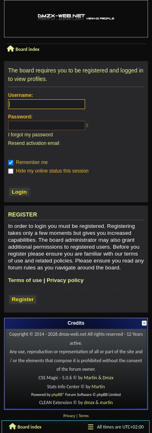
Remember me (28, 162)
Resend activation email (33, 143)
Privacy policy (65, 280)
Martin (90, 378)
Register (23, 299)
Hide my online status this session (48, 171)
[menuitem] (69, 416)
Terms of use (25, 280)
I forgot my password (30, 135)
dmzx (89, 402)
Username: (20, 95)
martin (106, 402)
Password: (20, 117)
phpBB (56, 394)
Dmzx (108, 378)
